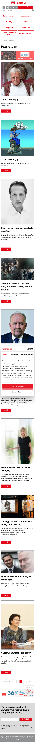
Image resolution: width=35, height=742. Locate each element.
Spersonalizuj (17, 392)
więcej (6, 111)
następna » (29, 687)
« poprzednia (6, 681)
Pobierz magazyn (21, 7)
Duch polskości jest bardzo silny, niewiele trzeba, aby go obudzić (16, 286)
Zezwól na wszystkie (17, 386)
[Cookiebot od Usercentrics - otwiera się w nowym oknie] (25, 349)
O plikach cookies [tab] (27, 354)
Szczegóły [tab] (14, 354)
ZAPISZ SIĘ (25, 719)
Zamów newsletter (29, 7)
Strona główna (4, 40)
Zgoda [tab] (5, 354)
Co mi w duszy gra (11, 99)
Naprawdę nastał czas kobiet (16, 652)
